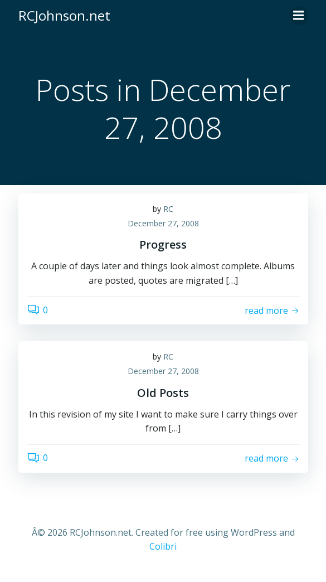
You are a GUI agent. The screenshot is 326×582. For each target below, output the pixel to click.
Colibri (163, 546)
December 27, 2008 (163, 223)
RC (168, 208)
